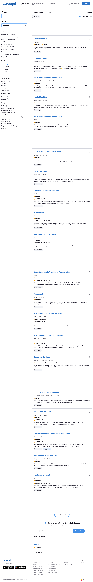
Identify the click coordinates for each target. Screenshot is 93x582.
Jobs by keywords (38, 570)
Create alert (78, 531)
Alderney (5, 71)
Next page (62, 515)
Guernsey (5, 64)
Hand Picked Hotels (40, 317)
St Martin (5, 69)
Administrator (39, 294)
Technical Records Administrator (46, 392)
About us (81, 562)
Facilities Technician (41, 171)
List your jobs (52, 570)
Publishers (66, 562)
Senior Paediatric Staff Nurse (45, 234)
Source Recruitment (40, 100)
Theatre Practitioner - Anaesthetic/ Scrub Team (52, 434)
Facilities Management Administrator (48, 78)
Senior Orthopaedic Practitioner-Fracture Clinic (52, 272)
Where (5, 22)
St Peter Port (6, 66)
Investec (36, 42)
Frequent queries (37, 568)
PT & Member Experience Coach (46, 455)
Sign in (86, 3)
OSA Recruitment (39, 61)
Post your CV (74, 4)
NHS (35, 194)
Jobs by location (37, 572)
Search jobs (36, 562)
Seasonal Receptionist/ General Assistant (50, 335)
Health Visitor (39, 212)
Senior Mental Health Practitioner (46, 191)
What (4, 12)
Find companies (37, 566)
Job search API (68, 564)
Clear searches (38, 552)
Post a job (51, 562)
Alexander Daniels (40, 174)
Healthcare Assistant (42, 475)
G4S (35, 120)
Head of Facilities (40, 39)
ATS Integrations (52, 572)
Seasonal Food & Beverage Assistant (48, 313)
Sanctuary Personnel (41, 437)
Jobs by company (38, 574)
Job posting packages (54, 564)
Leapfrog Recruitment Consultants (45, 81)
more (3, 128)
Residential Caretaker (42, 357)
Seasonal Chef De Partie (43, 412)
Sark (4, 74)
